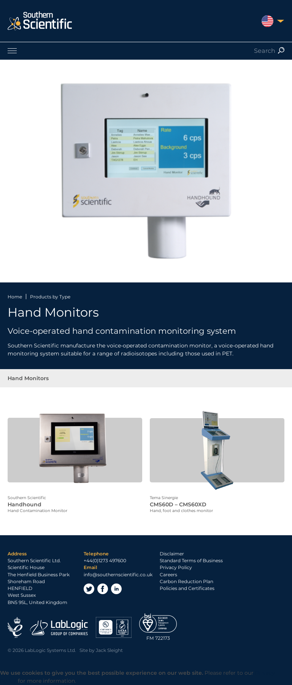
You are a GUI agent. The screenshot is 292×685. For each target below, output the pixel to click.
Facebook (102, 589)
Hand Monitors (28, 378)
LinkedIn (116, 589)
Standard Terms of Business (191, 560)
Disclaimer (172, 554)
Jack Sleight (109, 650)
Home (15, 297)
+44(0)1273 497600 (105, 560)
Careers (168, 574)
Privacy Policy (176, 567)
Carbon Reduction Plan (186, 581)
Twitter (89, 589)
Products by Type (50, 297)
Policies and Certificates (187, 588)
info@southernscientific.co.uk (118, 574)
